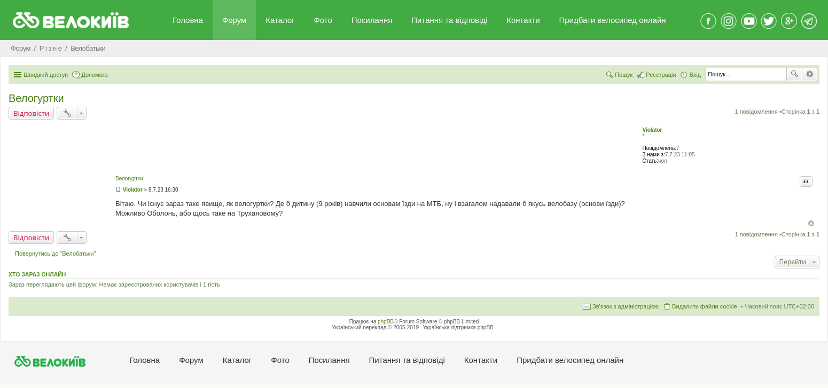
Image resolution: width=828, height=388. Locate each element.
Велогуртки (36, 98)
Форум (234, 20)
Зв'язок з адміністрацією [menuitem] (625, 306)
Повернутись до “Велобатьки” (55, 253)
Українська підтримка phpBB (458, 327)
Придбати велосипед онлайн (612, 20)
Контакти (523, 20)
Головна (188, 20)
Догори (811, 223)
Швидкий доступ (46, 75)
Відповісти (31, 113)
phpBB (386, 321)
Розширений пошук (809, 74)
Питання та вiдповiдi (449, 20)
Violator (652, 130)
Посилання (372, 20)
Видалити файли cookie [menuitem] (704, 306)
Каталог (280, 20)
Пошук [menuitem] (623, 75)
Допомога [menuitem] (94, 75)
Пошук (794, 74)
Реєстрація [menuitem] (661, 75)
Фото (323, 20)
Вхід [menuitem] (695, 75)
